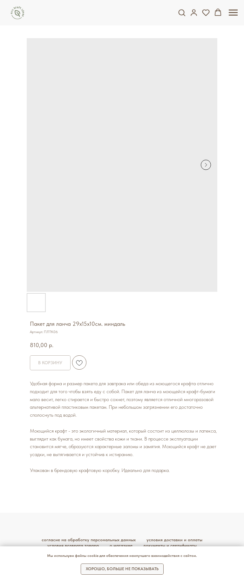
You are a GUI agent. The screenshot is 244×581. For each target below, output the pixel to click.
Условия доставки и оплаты (174, 539)
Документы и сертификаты (170, 545)
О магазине (121, 545)
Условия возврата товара (73, 545)
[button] (182, 12)
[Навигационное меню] (233, 13)
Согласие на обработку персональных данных (89, 539)
